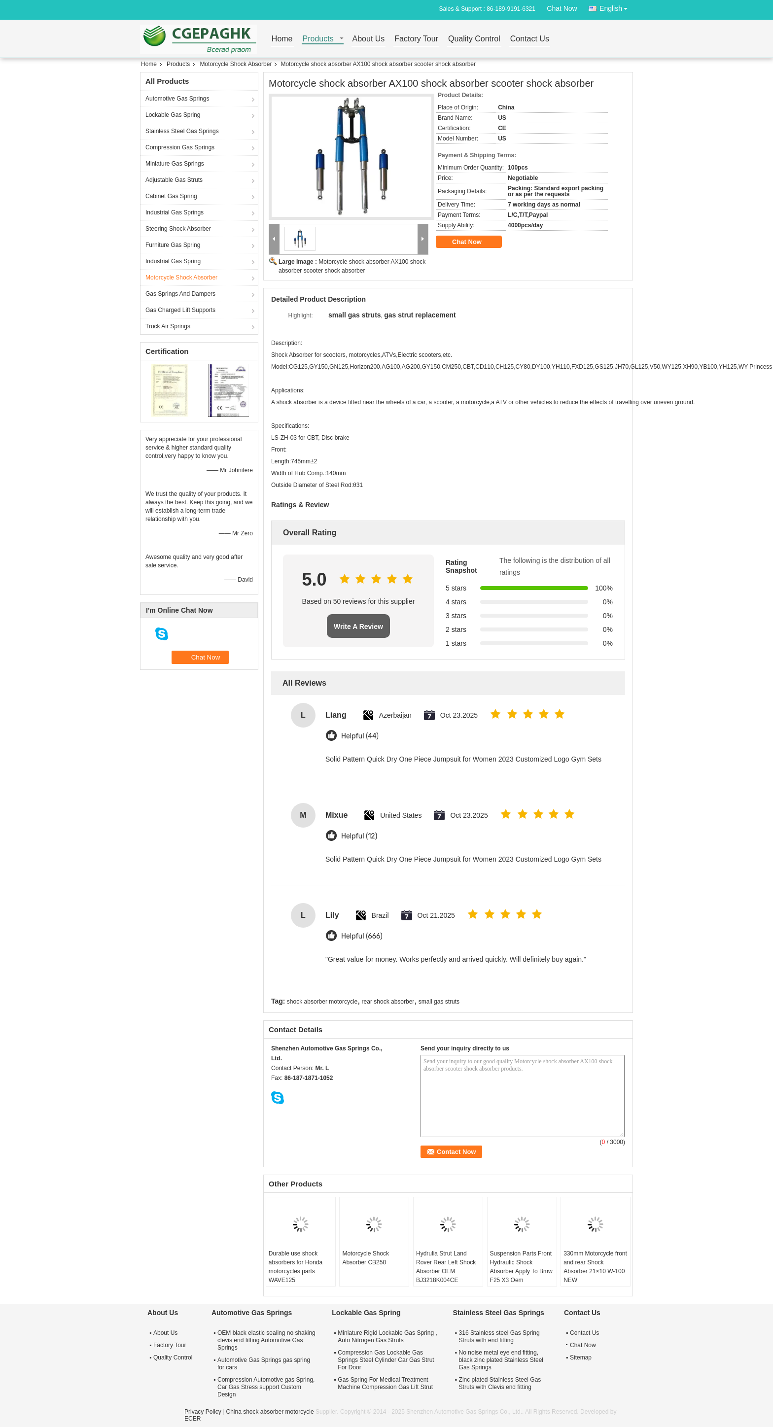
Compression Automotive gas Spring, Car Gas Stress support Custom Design (266, 1387)
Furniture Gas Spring (172, 245)
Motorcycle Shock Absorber (236, 64)
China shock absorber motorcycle (270, 1411)
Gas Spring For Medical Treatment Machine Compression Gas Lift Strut (385, 1383)
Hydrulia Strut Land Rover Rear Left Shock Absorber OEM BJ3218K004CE (446, 1267)
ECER (192, 1418)
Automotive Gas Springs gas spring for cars (263, 1364)
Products (318, 39)
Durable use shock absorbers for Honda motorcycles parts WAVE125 (295, 1267)
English (616, 6)
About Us (368, 39)
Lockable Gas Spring (172, 114)
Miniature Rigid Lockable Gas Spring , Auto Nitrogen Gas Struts (387, 1336)
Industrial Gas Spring (173, 261)
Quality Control (474, 39)
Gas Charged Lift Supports (180, 310)
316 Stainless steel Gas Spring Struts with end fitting (499, 1336)
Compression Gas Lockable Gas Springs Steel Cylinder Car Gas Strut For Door (386, 1360)
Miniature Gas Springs (174, 163)
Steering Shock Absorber (178, 228)
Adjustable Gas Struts (174, 179)
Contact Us (529, 39)
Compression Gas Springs (179, 147)
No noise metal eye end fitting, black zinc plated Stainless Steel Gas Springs (501, 1360)
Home (282, 39)
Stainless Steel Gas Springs (182, 131)
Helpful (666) (362, 936)
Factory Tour (416, 39)
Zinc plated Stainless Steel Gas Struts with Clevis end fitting (500, 1383)
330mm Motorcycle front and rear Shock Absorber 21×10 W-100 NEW (595, 1267)
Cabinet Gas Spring (171, 196)
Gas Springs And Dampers (180, 293)
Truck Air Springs (167, 326)
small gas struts (439, 1001)
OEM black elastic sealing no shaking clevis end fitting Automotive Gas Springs (266, 1340)
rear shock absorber (388, 1001)
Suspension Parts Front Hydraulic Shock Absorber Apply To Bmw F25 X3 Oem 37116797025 (521, 1271)
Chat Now (562, 8)
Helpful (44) (360, 736)
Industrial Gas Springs (174, 212)
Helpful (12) (359, 836)
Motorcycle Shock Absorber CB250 (365, 1258)
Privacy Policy (202, 1411)
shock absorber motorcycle (322, 1001)
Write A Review (358, 626)
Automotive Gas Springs (177, 98)
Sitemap (581, 1357)
